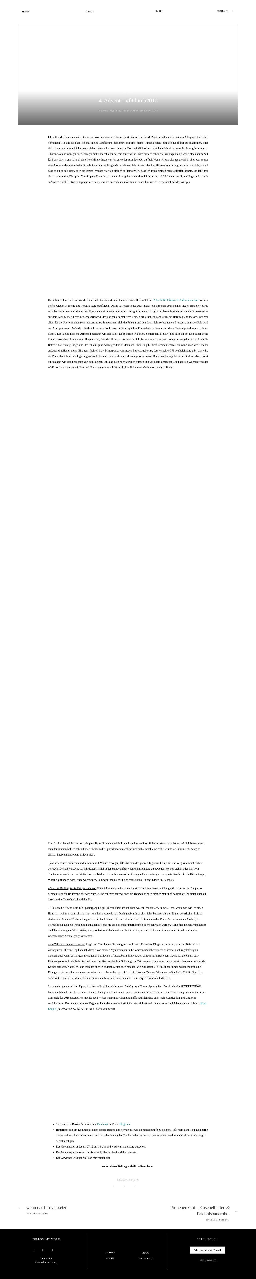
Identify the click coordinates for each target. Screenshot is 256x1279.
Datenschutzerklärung (46, 1262)
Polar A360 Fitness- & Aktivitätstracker (175, 300)
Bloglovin (125, 1124)
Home (25, 11)
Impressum (46, 1258)
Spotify (110, 1252)
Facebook (102, 1124)
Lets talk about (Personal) (138, 111)
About (90, 11)
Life (159, 111)
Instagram (146, 1258)
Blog (159, 11)
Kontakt (222, 11)
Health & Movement (106, 111)
